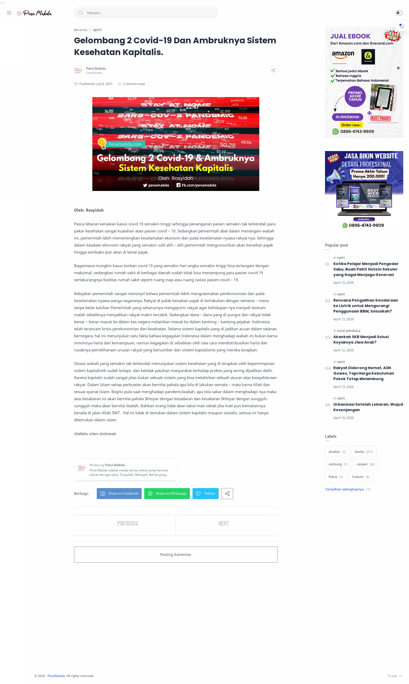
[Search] (146, 12)
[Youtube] (32, 673)
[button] (399, 12)
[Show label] (347, 489)
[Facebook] (9, 673)
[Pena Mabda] (115, 69)
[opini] (340, 258)
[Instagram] (17, 673)
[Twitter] (24, 673)
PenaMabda (97, 676)
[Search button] (80, 12)
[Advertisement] (363, 583)
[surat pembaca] (347, 331)
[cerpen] (365, 464)
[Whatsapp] (40, 673)
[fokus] (335, 477)
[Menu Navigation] (9, 12)
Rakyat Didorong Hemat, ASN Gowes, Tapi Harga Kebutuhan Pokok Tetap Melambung (363, 373)
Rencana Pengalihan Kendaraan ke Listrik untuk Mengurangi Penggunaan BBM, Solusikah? (365, 306)
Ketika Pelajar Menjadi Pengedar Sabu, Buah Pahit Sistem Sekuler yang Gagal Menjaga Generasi (365, 269)
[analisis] (336, 452)
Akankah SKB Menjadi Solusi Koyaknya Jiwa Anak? (360, 339)
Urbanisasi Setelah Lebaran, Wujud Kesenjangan (367, 407)
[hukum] (360, 477)
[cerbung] (337, 464)
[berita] (363, 452)
